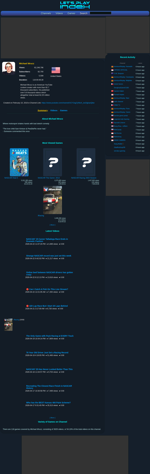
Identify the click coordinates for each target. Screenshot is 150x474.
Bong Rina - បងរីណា (120, 126)
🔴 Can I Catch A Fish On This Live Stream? (47, 289)
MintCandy (117, 129)
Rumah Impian (119, 94)
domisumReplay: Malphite (123, 80)
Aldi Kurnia (117, 133)
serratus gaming (119, 151)
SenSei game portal (121, 115)
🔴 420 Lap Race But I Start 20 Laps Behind (47, 306)
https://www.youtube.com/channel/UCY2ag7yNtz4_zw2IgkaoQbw (68, 103)
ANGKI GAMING (120, 140)
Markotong (117, 137)
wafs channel (118, 101)
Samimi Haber (119, 91)
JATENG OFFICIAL (120, 70)
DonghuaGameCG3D (121, 88)
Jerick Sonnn (118, 84)
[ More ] (52, 225)
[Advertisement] (54, 37)
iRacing (16, 320)
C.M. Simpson (119, 73)
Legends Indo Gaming (121, 119)
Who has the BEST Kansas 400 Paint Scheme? (48, 403)
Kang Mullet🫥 (119, 144)
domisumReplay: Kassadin (123, 66)
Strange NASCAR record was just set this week (48, 256)
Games (63, 110)
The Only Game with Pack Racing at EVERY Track (50, 336)
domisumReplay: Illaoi (121, 98)
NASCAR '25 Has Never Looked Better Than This (49, 369)
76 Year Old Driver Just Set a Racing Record (47, 353)
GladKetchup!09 (119, 147)
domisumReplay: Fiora (121, 108)
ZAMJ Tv (117, 105)
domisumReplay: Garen (122, 112)
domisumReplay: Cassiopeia (124, 77)
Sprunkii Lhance (119, 122)
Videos (53, 110)
